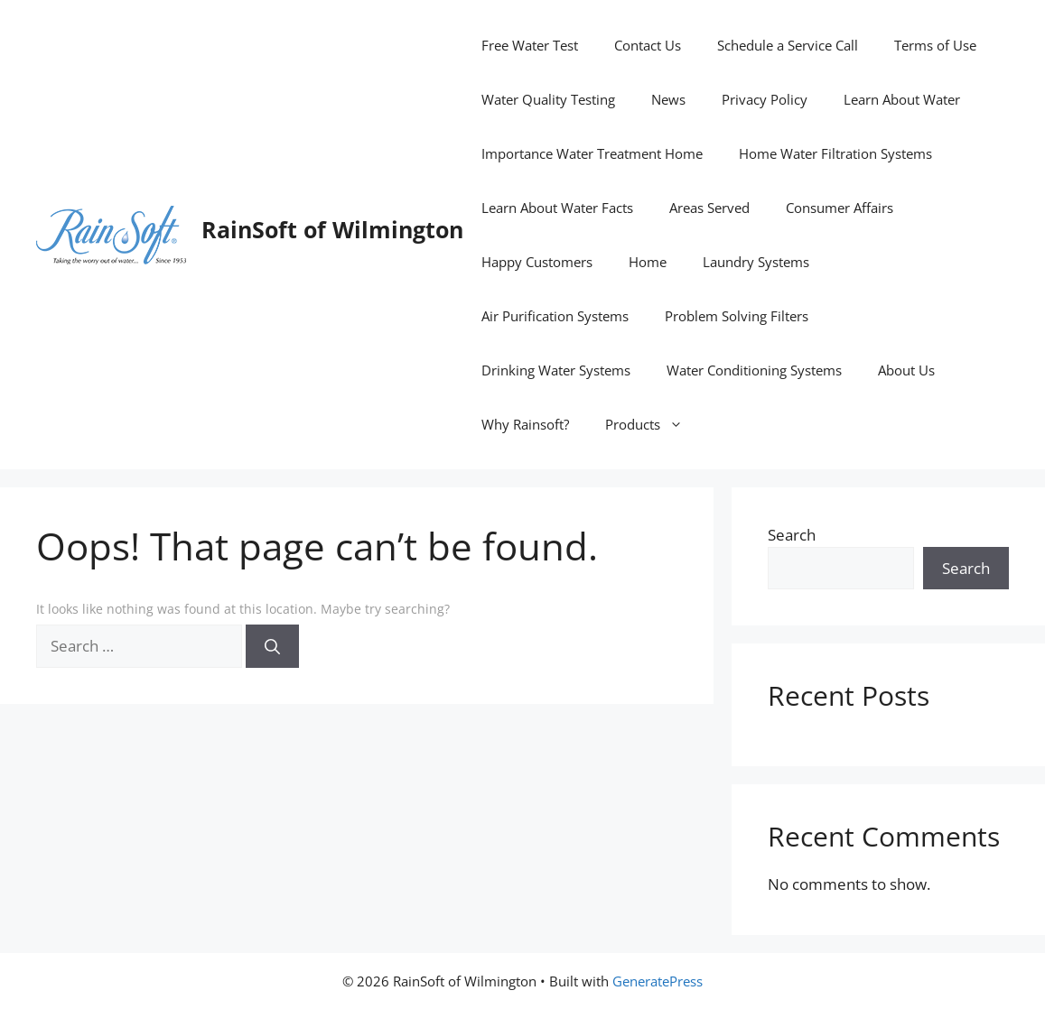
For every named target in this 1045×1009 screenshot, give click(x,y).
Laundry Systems (756, 262)
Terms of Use (935, 45)
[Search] (272, 646)
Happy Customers (536, 262)
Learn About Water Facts (557, 208)
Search (792, 534)
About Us (906, 370)
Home (648, 262)
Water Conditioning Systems (754, 370)
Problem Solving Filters (736, 316)
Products (653, 424)
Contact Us (647, 45)
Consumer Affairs (839, 208)
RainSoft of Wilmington (332, 229)
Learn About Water (902, 99)
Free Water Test (529, 45)
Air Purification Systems (555, 316)
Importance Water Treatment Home (592, 153)
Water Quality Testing (548, 99)
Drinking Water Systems (555, 370)
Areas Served (709, 208)
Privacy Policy (764, 99)
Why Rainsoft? (525, 424)
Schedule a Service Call (787, 45)
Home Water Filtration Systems (835, 153)
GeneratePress (657, 981)
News (668, 99)
